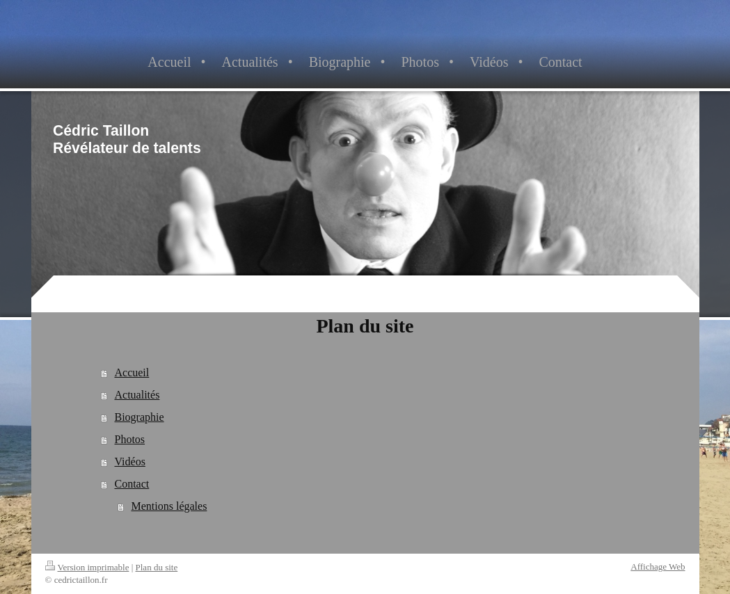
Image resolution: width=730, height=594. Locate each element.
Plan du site (157, 567)
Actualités (136, 395)
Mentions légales (169, 506)
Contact (131, 484)
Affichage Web (657, 566)
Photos (129, 439)
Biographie (139, 417)
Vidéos (129, 461)
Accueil (131, 372)
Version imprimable (87, 567)
